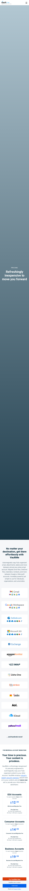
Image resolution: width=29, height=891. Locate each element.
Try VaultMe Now (14, 879)
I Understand (15, 885)
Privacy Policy (17, 889)
